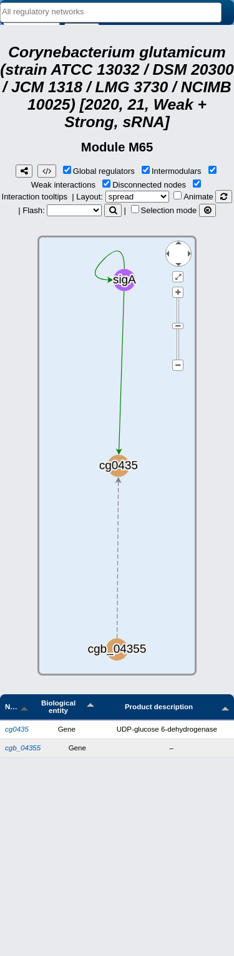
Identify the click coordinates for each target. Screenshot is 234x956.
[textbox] (111, 11)
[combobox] (111, 12)
